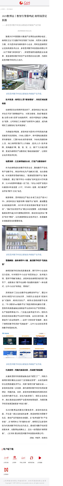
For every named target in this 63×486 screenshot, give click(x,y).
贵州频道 (10, 9)
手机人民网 (23, 458)
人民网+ (14, 458)
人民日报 (6, 458)
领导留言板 (31, 458)
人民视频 (39, 458)
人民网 (2, 9)
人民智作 (6, 470)
